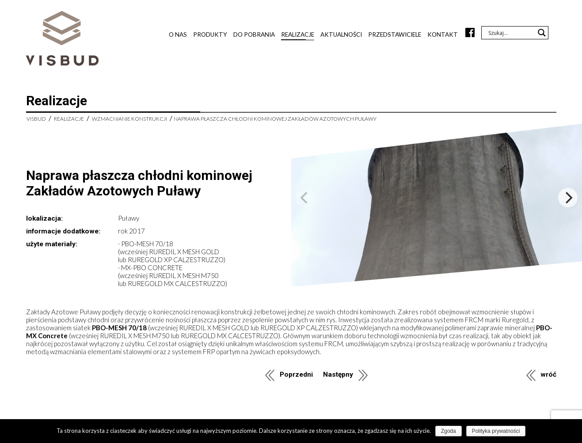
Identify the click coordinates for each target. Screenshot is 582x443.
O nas (178, 34)
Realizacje (297, 34)
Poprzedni (296, 374)
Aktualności (341, 34)
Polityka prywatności (496, 431)
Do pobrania (254, 34)
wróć (548, 374)
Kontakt (442, 34)
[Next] (568, 197)
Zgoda (448, 431)
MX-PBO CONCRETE (152, 267)
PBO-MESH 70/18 (147, 244)
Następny (338, 374)
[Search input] (510, 33)
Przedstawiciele (394, 34)
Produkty (210, 34)
